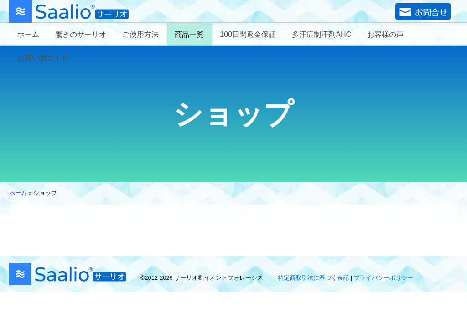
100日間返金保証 (248, 34)
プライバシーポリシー (383, 277)
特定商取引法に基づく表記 (313, 277)
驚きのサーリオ (80, 34)
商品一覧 (189, 34)
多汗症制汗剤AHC (321, 34)
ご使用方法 (140, 34)
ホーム (28, 34)
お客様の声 (385, 34)
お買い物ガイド (42, 58)
